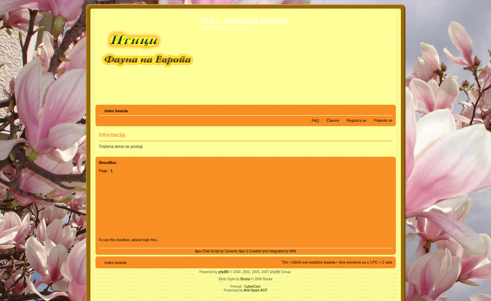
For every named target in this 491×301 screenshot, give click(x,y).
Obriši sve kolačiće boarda (314, 262)
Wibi (292, 251)
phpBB (223, 272)
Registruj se (357, 120)
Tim (285, 262)
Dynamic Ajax (235, 251)
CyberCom (252, 286)
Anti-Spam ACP (255, 290)
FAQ (315, 120)
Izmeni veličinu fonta (387, 109)
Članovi (333, 120)
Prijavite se (383, 120)
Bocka (245, 279)
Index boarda (116, 111)
